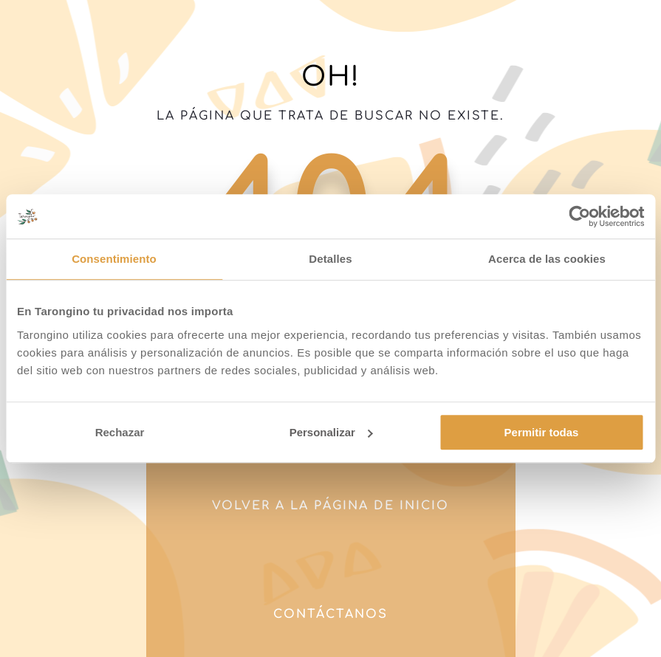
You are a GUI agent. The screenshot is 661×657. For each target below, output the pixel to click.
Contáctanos (330, 614)
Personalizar (331, 432)
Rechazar (120, 432)
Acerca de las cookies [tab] (547, 258)
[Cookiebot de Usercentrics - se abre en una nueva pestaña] (579, 216)
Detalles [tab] (330, 258)
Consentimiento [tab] (114, 258)
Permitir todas (541, 432)
